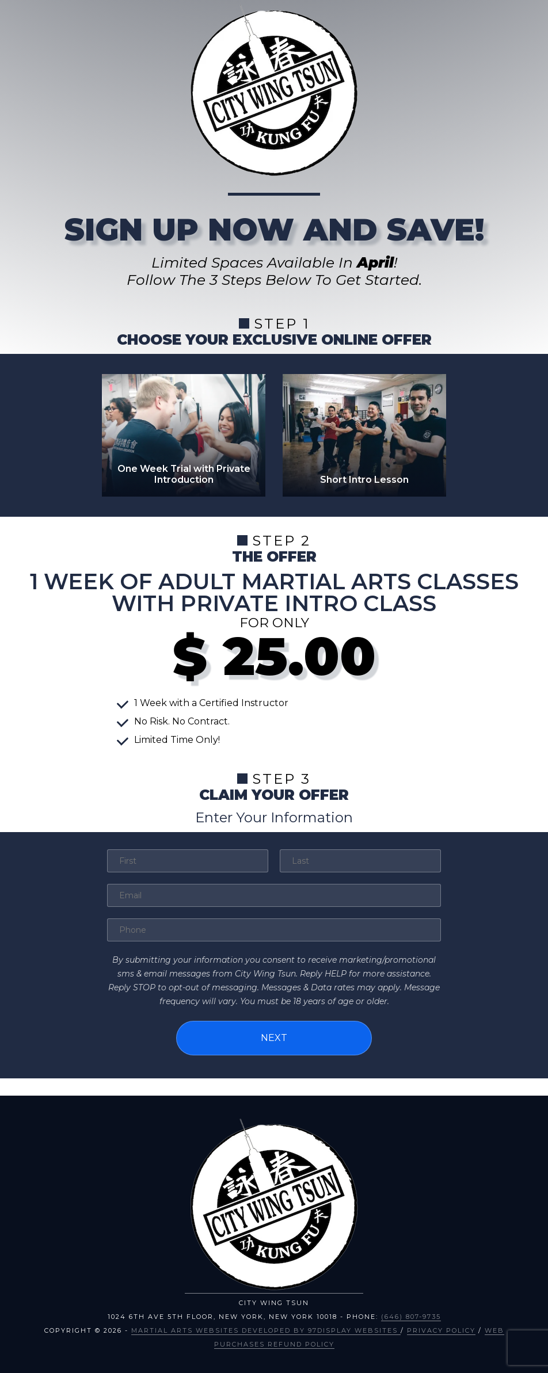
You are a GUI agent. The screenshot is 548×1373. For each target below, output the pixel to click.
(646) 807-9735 (411, 1315)
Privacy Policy (441, 1329)
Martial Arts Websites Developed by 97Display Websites (266, 1329)
